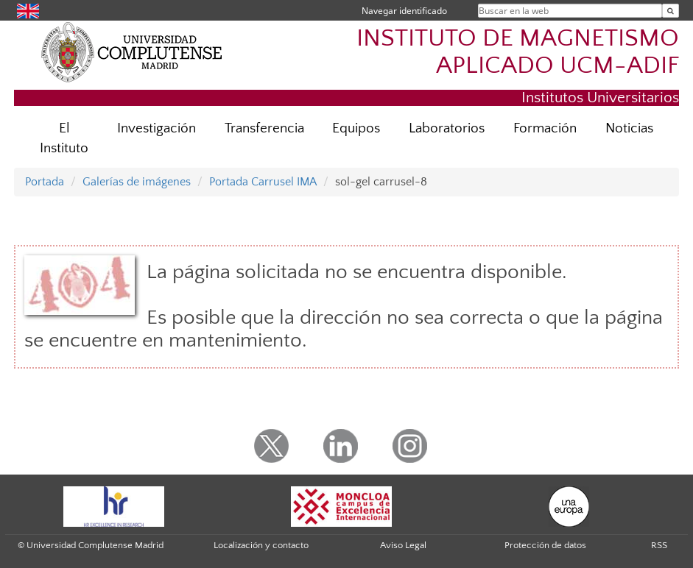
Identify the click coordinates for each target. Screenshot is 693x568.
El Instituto (64, 138)
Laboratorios (447, 128)
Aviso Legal (403, 545)
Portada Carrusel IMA (263, 181)
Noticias (629, 128)
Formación (545, 128)
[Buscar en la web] (670, 11)
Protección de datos (545, 545)
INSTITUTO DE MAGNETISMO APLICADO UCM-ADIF (517, 52)
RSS (659, 545)
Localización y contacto (261, 545)
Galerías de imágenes (136, 181)
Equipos (356, 128)
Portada (44, 181)
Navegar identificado (404, 10)
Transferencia (264, 128)
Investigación (156, 128)
